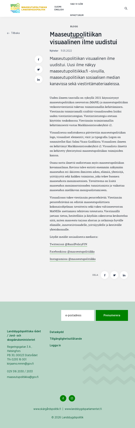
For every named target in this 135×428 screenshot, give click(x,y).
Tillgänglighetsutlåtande (66, 338)
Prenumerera (112, 315)
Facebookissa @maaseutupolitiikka (72, 251)
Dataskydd (57, 332)
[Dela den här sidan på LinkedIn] (124, 275)
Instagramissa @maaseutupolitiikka (73, 259)
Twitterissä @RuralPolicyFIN (68, 244)
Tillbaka (13, 33)
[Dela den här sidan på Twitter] (114, 275)
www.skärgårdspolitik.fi (47, 409)
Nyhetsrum (76, 15)
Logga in (55, 345)
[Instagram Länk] (72, 398)
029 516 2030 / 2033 (20, 371)
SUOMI (57, 7)
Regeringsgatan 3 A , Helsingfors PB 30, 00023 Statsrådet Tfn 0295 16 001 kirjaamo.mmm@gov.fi (22, 355)
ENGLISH (59, 10)
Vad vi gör (76, 4)
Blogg (74, 26)
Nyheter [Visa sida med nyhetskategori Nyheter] (54, 51)
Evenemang (77, 38)
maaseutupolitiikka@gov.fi (22, 377)
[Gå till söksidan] (126, 8)
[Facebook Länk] (63, 398)
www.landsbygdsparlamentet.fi (83, 409)
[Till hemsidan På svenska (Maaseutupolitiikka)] (28, 8)
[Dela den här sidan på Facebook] (105, 275)
